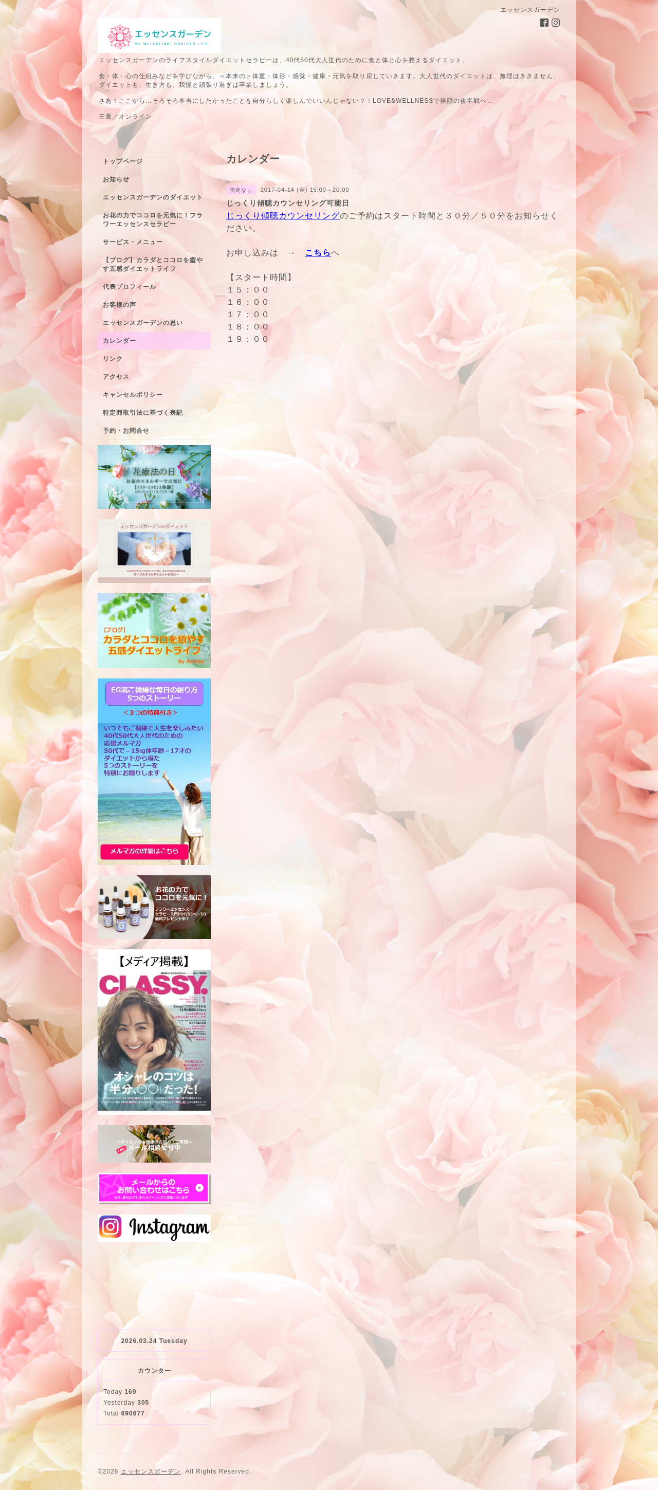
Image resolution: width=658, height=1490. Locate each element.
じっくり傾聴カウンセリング (283, 215)
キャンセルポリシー (133, 394)
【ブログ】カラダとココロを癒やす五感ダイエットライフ (153, 264)
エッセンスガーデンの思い (143, 322)
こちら (318, 252)
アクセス (116, 376)
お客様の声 (119, 304)
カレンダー (119, 340)
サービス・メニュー (133, 242)
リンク (113, 358)
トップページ (123, 161)
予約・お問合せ (126, 430)
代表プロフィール (129, 286)
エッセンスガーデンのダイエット (153, 197)
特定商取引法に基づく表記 (143, 412)
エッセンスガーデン (151, 1471)
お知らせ (116, 179)
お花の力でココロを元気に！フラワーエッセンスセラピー (153, 220)
